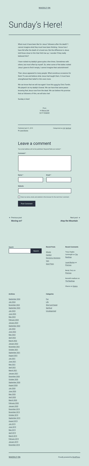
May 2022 (12, 335)
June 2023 (12, 314)
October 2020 (13, 379)
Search (11, 247)
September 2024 (14, 299)
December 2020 (14, 376)
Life (64, 128)
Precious (68, 265)
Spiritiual (68, 128)
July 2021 (12, 359)
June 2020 (12, 391)
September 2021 (14, 353)
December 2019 (14, 409)
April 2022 (12, 338)
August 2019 (13, 421)
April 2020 (12, 397)
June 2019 (12, 427)
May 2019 (12, 430)
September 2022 (14, 326)
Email (48, 175)
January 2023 (13, 323)
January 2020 (13, 406)
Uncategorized (51, 311)
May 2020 (12, 394)
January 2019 (13, 442)
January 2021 (13, 373)
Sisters (75, 286)
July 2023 (12, 311)
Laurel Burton (24, 130)
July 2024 (12, 302)
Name (20, 175)
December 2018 (14, 445)
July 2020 (12, 388)
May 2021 (12, 364)
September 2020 (14, 382)
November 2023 (14, 305)
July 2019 (12, 424)
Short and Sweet (51, 305)
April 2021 (12, 367)
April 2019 (12, 433)
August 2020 (13, 385)
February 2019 (14, 439)
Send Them (50, 264)
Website (21, 186)
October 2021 (13, 350)
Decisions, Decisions (53, 258)
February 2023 (14, 320)
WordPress (76, 457)
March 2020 (13, 400)
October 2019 (13, 415)
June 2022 (12, 332)
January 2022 (13, 344)
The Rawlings (70, 281)
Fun (47, 299)
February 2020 (14, 403)
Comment (22, 153)
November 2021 (14, 347)
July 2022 (12, 329)
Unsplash (47, 113)
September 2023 (14, 308)
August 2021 (13, 356)
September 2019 (14, 418)
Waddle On (44, 8)
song (56, 85)
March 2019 (13, 436)
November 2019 (14, 412)
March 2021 (13, 370)
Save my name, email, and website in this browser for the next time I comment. (45, 197)
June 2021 (12, 362)
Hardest (48, 255)
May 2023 (12, 317)
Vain (47, 261)
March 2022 (13, 341)
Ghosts (48, 252)
